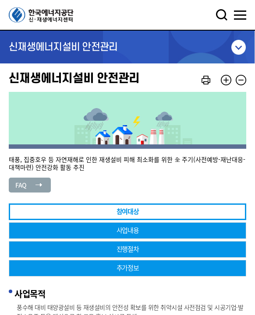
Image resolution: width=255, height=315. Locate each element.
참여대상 (128, 211)
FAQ (21, 185)
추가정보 (128, 268)
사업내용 (128, 230)
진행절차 (128, 249)
